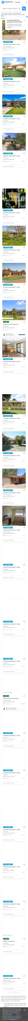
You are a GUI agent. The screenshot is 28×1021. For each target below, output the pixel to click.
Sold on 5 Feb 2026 (7, 692)
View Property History (9, 54)
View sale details (7, 951)
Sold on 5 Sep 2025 (7, 935)
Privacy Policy (12, 1019)
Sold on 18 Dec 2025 (8, 318)
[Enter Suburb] (12, 8)
